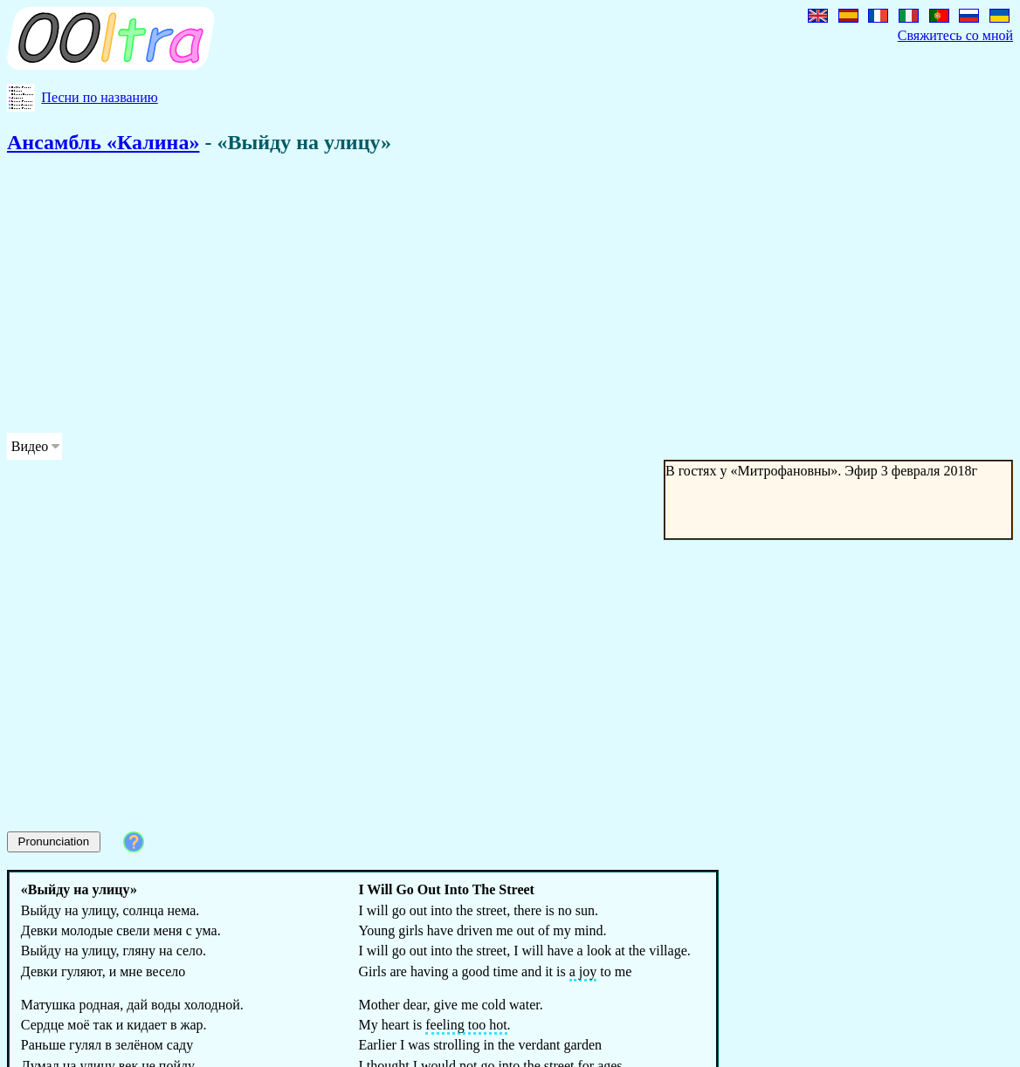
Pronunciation (54, 841)
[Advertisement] (447, 296)
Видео (29, 446)
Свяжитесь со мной (955, 35)
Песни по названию (99, 97)
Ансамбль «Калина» (103, 142)
